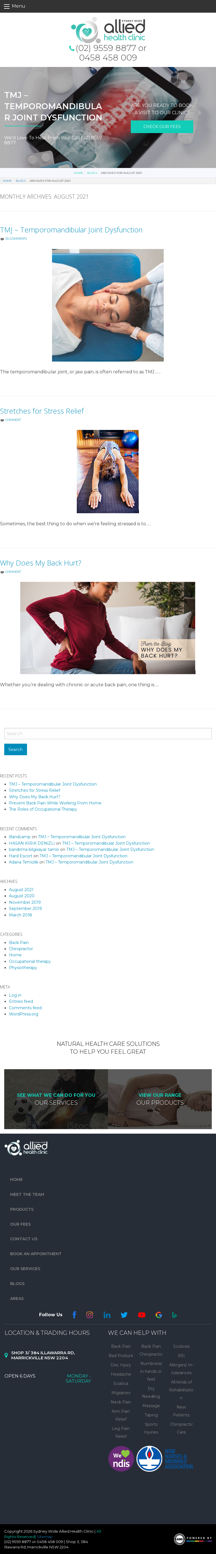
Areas (17, 1298)
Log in (15, 995)
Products (21, 1209)
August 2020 (22, 895)
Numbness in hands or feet (151, 1371)
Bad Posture (121, 1355)
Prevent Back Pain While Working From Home (55, 803)
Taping (151, 1415)
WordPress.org (23, 1014)
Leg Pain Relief (121, 1432)
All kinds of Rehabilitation (181, 1390)
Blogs (92, 173)
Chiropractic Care (181, 1428)
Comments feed (25, 1007)
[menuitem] (59, 1179)
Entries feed (21, 1001)
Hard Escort (20, 855)
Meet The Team (27, 1194)
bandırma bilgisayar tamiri (34, 849)
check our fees (162, 126)
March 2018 (20, 915)
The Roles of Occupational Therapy (43, 809)
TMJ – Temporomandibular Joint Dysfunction (71, 230)
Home (78, 173)
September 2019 (25, 908)
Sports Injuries (151, 1428)
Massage (151, 1405)
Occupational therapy (30, 961)
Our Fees (20, 1224)
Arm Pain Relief (121, 1415)
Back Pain (19, 942)
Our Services (25, 1268)
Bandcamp (20, 836)
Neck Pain (121, 1402)
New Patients (181, 1411)
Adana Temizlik (23, 862)
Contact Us (23, 1238)
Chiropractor (21, 948)
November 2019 (25, 902)
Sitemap (45, 1536)
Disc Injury (121, 1364)
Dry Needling (151, 1392)
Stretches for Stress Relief (42, 411)
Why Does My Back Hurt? (40, 563)
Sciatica (120, 1383)
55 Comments (16, 239)
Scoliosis (181, 1346)
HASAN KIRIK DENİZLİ (32, 843)
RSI (181, 1355)
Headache (121, 1374)
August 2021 (21, 889)
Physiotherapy (23, 967)
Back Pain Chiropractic (151, 1350)
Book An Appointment (36, 1253)
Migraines (120, 1392)
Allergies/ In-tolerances (181, 1368)
